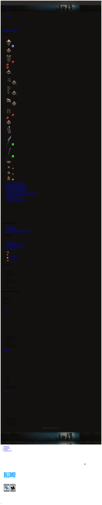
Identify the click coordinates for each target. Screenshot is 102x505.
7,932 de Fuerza (10, 226)
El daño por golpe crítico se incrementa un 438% (18, 230)
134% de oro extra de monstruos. (14, 232)
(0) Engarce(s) (9, 229)
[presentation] (7, 5)
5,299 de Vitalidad (10, 227)
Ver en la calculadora (98, 0)
